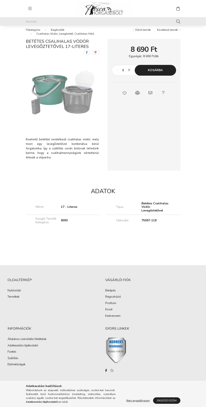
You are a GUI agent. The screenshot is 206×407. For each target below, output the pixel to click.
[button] (124, 97)
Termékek (13, 301)
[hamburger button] (30, 8)
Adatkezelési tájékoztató (23, 350)
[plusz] (129, 74)
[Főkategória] (33, 34)
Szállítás (13, 362)
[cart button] (178, 8)
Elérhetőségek (16, 369)
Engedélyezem (167, 400)
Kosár (109, 314)
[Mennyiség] (123, 74)
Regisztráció (113, 301)
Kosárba (155, 74)
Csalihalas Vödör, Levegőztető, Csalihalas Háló (65, 38)
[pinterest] (95, 57)
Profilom (110, 307)
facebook (106, 374)
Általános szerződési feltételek (27, 343)
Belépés (110, 295)
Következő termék (167, 34)
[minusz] (117, 74)
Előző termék (143, 34)
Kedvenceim (113, 320)
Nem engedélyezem (138, 400)
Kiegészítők (57, 34)
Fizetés (12, 356)
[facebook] (87, 57)
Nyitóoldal (14, 295)
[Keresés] (103, 21)
